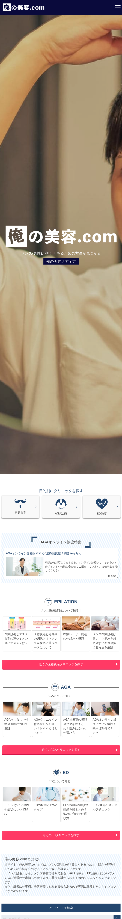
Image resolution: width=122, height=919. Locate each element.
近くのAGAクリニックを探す (61, 749)
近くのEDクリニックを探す (61, 835)
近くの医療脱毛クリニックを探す (61, 664)
